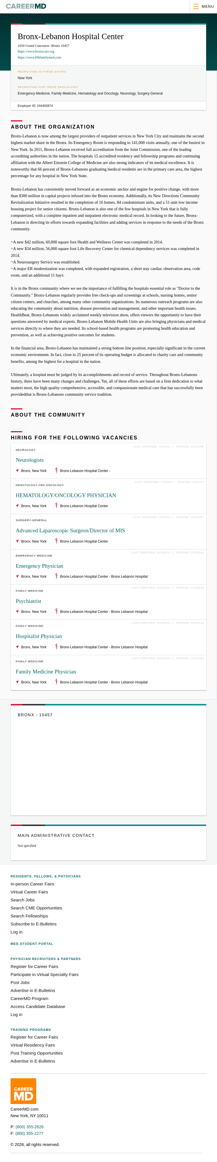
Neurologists (30, 460)
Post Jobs (20, 982)
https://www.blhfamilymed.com (39, 57)
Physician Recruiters (46, 959)
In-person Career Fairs (32, 883)
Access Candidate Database (38, 1006)
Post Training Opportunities (37, 1053)
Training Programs (31, 1029)
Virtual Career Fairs (29, 891)
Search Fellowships (29, 915)
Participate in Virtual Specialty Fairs (45, 974)
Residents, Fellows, (46, 876)
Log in (16, 931)
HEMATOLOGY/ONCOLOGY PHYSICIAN (66, 495)
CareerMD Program (29, 998)
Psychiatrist (28, 601)
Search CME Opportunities (36, 907)
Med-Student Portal (32, 943)
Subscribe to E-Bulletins (33, 923)
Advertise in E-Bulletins (33, 990)
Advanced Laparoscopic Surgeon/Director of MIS (70, 530)
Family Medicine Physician (46, 672)
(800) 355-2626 (30, 1127)
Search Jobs (23, 899)
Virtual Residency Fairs (33, 1045)
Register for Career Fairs (34, 966)
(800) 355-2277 (29, 1133)
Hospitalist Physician (39, 636)
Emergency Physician (39, 566)
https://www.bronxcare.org (36, 51)
